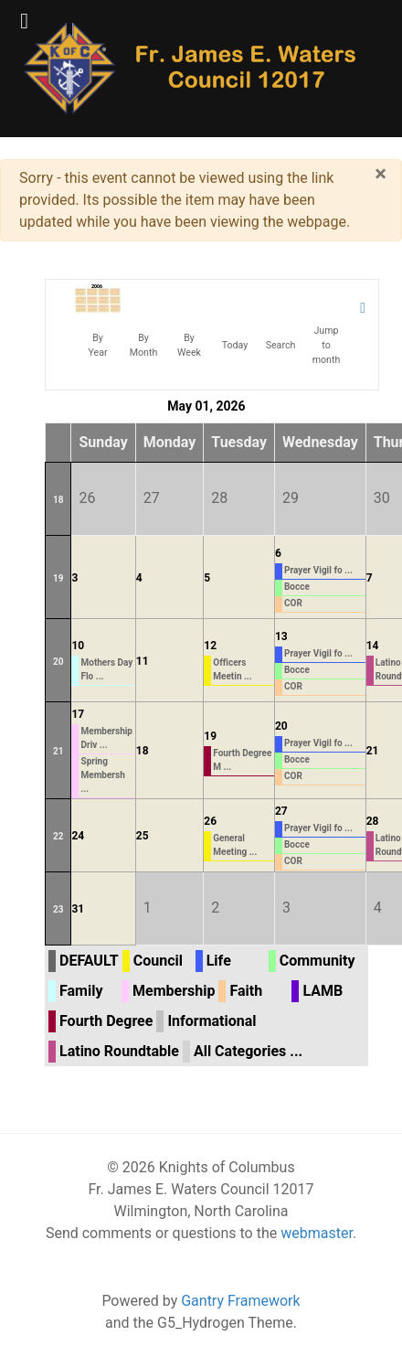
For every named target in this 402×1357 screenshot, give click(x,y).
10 (77, 645)
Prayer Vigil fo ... (318, 570)
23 (58, 909)
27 (281, 811)
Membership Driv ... (106, 738)
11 (142, 661)
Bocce (297, 587)
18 (58, 500)
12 (210, 645)
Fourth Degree (106, 1021)
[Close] (380, 173)
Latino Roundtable (119, 1051)
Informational (211, 1021)
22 (58, 836)
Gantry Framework (240, 1300)
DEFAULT (89, 960)
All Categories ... (248, 1051)
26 (210, 821)
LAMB (322, 990)
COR (293, 603)
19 (58, 578)
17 (77, 714)
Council (158, 960)
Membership (173, 990)
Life (218, 960)
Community (317, 960)
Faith (245, 990)
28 (372, 821)
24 (77, 835)
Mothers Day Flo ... (106, 669)
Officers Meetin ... (232, 669)
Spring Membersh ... (102, 775)
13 (281, 636)
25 (142, 835)
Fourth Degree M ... (242, 760)
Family (80, 990)
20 (58, 662)
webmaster (316, 1233)
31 (77, 909)
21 (58, 751)
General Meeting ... (235, 845)
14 (372, 645)
